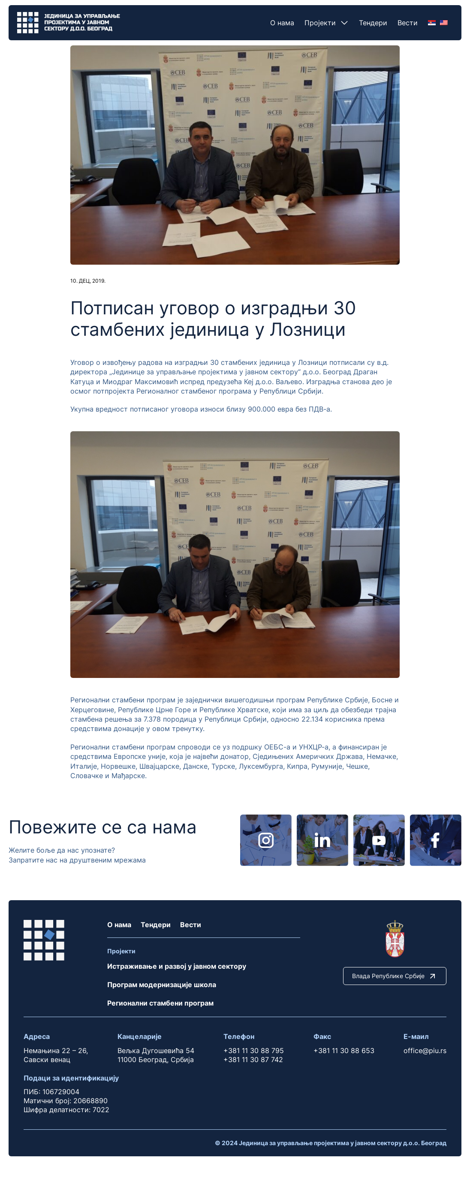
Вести (408, 22)
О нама (282, 22)
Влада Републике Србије (394, 976)
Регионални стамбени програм (160, 1003)
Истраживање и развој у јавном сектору (176, 966)
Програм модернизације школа (161, 984)
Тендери (373, 22)
